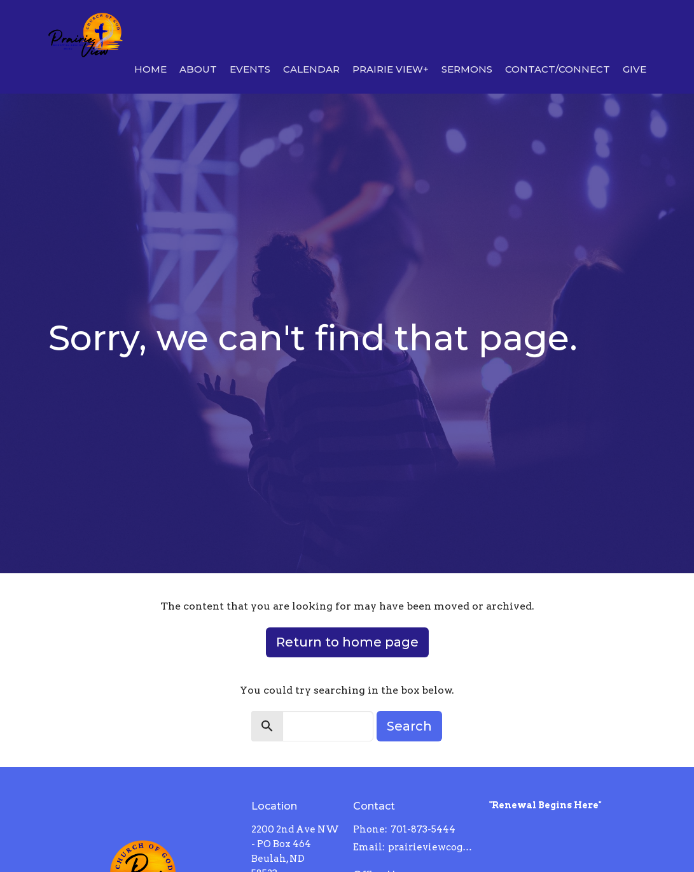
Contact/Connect (557, 69)
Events (250, 69)
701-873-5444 (423, 829)
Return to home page (347, 642)
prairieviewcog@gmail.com (432, 847)
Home (150, 69)
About (198, 69)
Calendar (311, 69)
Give (634, 69)
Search (409, 726)
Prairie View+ (390, 69)
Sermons (466, 69)
